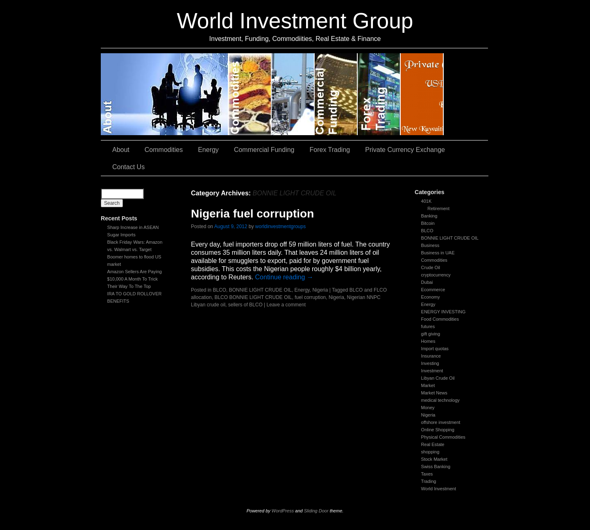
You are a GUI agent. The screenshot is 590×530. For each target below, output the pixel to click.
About (165, 94)
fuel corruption (310, 297)
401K (426, 201)
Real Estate (433, 444)
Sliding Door (316, 510)
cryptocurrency (436, 274)
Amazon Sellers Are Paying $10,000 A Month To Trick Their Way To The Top (134, 279)
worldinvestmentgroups (280, 226)
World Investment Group (295, 21)
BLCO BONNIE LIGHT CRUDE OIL (253, 297)
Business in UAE (438, 252)
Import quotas (435, 348)
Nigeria (428, 414)
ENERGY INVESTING (443, 311)
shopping (430, 451)
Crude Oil (430, 267)
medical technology (440, 400)
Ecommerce (433, 289)
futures (428, 326)
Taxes (427, 473)
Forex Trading (379, 94)
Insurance (431, 355)
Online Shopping (437, 429)
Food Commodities (440, 319)
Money (428, 407)
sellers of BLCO (245, 305)
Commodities (250, 94)
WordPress (283, 510)
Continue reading (284, 277)
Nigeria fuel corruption (252, 213)
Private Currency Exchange (422, 94)
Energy (293, 94)
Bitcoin (428, 223)
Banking (429, 215)
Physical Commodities (443, 437)
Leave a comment (286, 305)
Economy (430, 296)
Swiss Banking (436, 466)
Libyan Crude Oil (438, 378)
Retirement (438, 208)
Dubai (427, 282)
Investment (432, 370)
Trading (428, 481)
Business (430, 245)
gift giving (430, 333)
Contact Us (466, 94)
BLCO (427, 230)
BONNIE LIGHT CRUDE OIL (450, 238)
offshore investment (441, 422)
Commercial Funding (336, 94)
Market (428, 385)
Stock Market (434, 459)
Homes (428, 341)
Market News (434, 392)
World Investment (438, 488)
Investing (430, 363)
